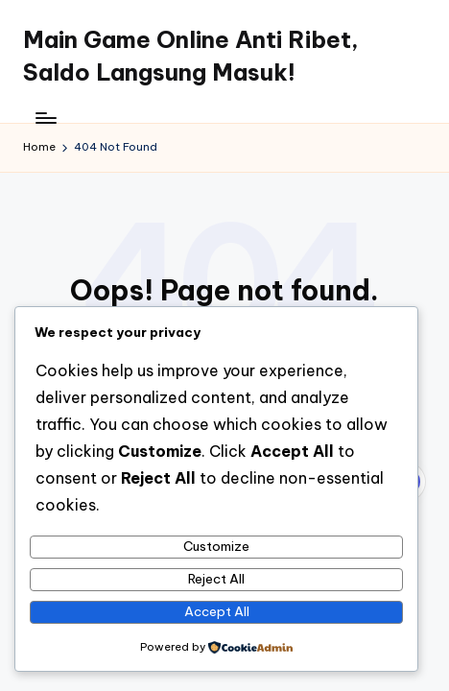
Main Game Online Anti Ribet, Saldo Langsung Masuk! (191, 55)
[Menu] (45, 117)
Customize (216, 546)
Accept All (216, 611)
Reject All (216, 578)
